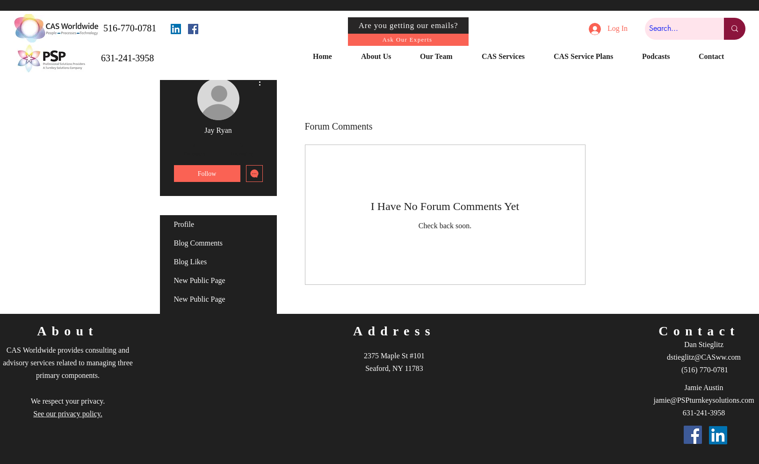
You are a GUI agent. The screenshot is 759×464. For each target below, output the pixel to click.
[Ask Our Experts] (408, 40)
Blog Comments (198, 243)
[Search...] (676, 29)
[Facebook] (193, 29)
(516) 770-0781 (704, 370)
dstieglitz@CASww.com (704, 357)
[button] (383, 56)
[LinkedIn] (176, 29)
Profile (184, 224)
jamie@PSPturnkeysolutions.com (703, 400)
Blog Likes (190, 262)
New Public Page (199, 280)
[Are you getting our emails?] (408, 25)
